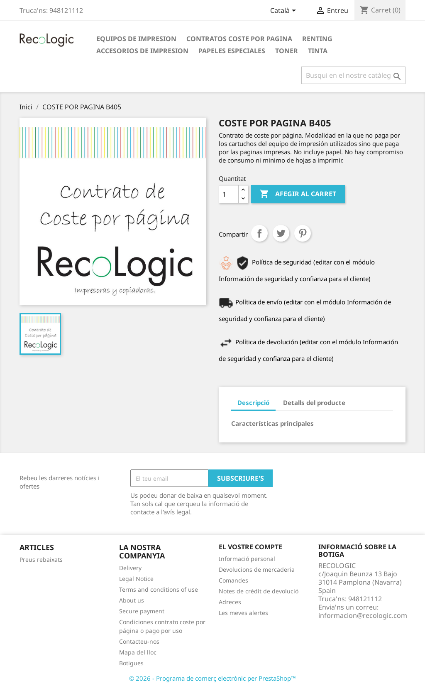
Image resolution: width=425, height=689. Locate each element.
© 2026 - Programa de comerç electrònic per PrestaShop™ (212, 678)
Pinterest (302, 233)
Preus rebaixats (41, 559)
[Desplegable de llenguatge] (284, 11)
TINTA (317, 50)
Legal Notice (136, 579)
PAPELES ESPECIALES (231, 50)
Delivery (130, 568)
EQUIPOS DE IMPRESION (136, 38)
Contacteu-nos (139, 641)
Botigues (131, 663)
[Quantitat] (229, 194)
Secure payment (141, 611)
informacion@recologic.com (362, 615)
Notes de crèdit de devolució (258, 591)
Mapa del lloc (137, 652)
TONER (286, 50)
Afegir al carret (297, 194)
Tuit (281, 233)
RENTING (317, 38)
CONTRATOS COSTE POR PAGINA (239, 38)
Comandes (233, 580)
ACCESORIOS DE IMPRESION (142, 50)
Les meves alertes (243, 613)
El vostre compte (250, 546)
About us (131, 600)
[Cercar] (353, 75)
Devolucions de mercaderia (257, 569)
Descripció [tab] (253, 402)
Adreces (230, 602)
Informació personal (247, 559)
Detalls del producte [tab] (314, 402)
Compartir (259, 233)
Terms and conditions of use (158, 589)
